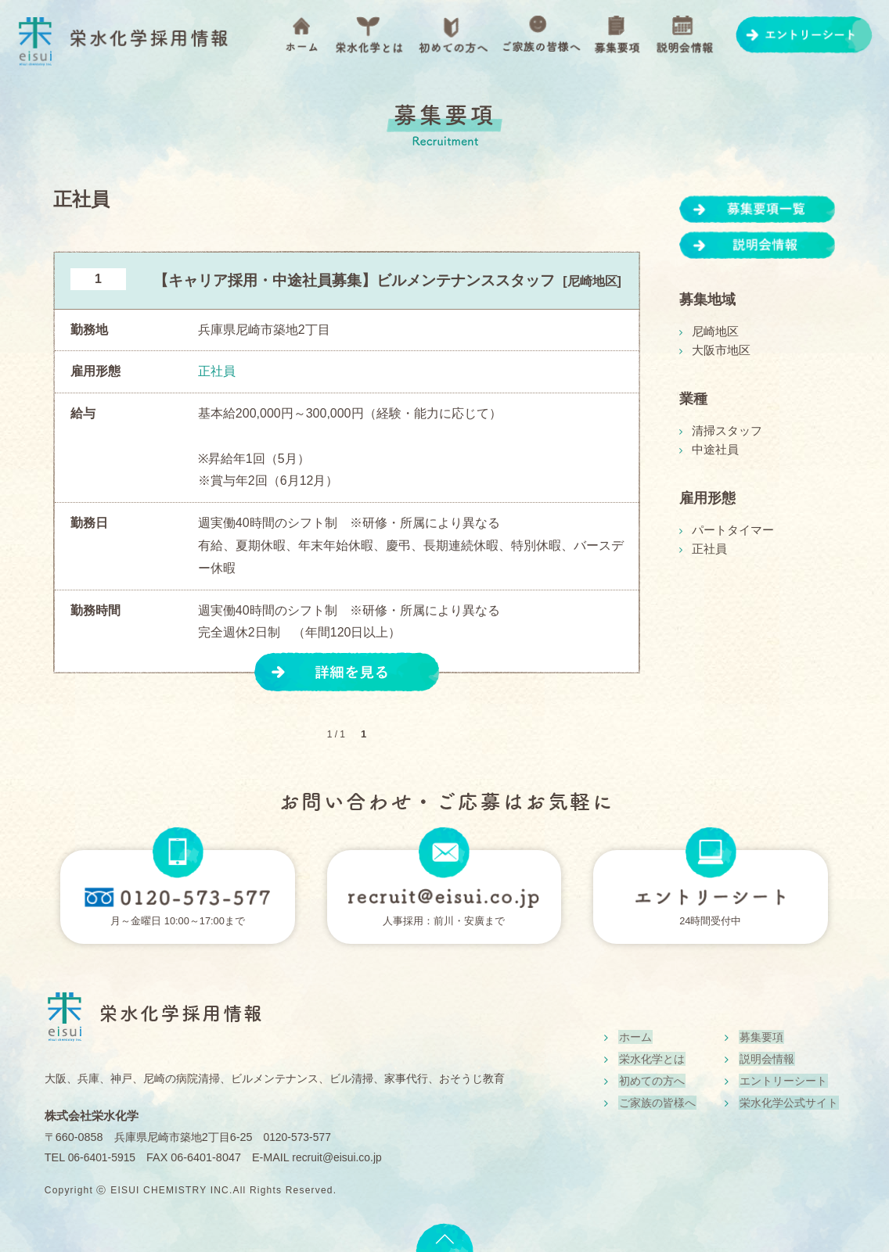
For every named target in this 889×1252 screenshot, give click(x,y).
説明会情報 (685, 35)
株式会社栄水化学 (95, 1115)
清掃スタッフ (725, 431)
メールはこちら (444, 897)
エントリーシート (804, 35)
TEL (177, 852)
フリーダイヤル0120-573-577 (177, 897)
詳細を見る (347, 671)
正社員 (708, 549)
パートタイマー (730, 530)
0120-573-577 (298, 1137)
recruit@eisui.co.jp (341, 1157)
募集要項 (616, 35)
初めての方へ (453, 35)
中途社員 (714, 449)
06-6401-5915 (103, 1157)
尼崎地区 (714, 331)
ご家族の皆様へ (541, 35)
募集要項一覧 (757, 209)
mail (444, 852)
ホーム (301, 34)
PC (710, 852)
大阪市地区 (719, 350)
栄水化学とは (369, 35)
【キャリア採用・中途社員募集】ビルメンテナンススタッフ (354, 280)
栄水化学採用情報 (123, 43)
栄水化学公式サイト (788, 1105)
